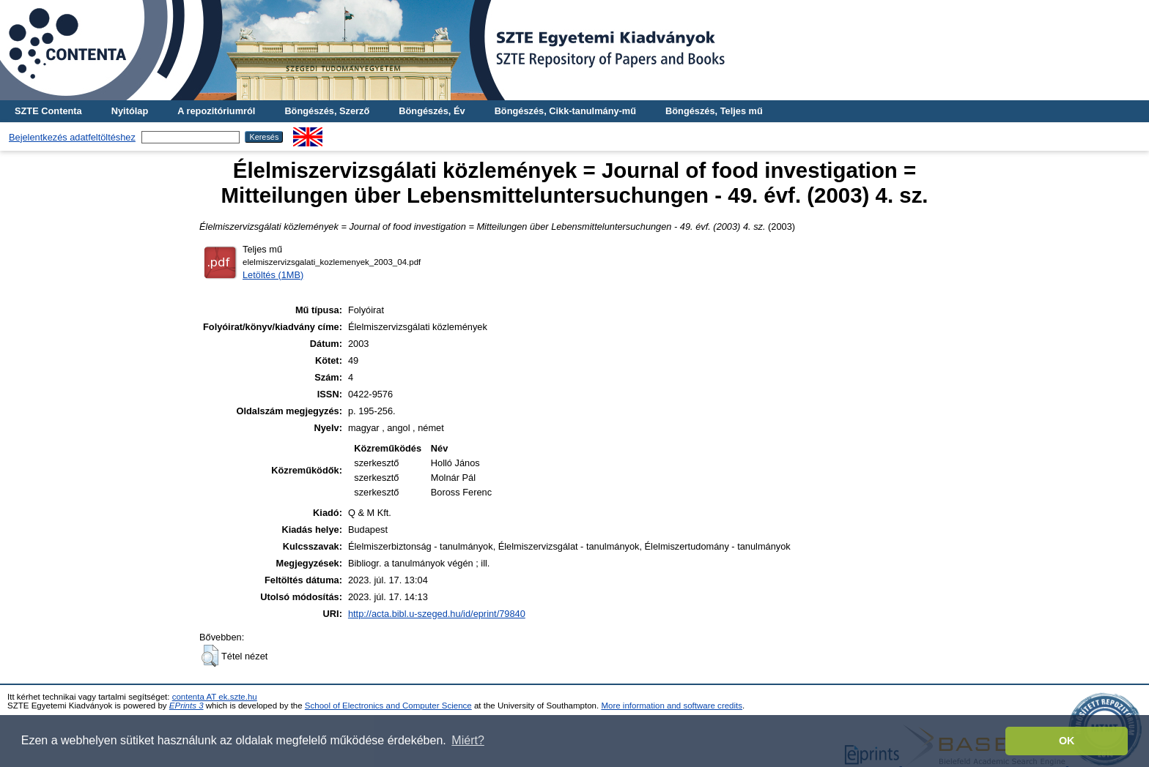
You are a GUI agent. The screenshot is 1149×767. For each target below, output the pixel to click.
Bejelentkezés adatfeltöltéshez (72, 137)
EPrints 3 (186, 705)
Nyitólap (129, 110)
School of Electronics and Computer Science (388, 705)
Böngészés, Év (432, 110)
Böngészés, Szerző (326, 110)
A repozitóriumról (216, 110)
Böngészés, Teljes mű (714, 110)
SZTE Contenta (48, 110)
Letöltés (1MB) (273, 274)
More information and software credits (671, 705)
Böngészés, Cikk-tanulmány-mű (565, 110)
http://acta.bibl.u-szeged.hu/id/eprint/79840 (436, 613)
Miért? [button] (467, 740)
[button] (210, 656)
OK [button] (1067, 741)
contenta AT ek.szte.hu (214, 696)
